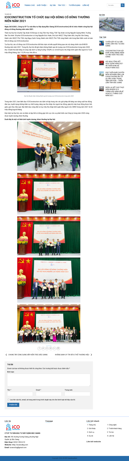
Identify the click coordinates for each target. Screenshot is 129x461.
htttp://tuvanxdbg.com (20, 445)
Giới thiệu (92, 428)
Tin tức (111, 432)
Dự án (91, 436)
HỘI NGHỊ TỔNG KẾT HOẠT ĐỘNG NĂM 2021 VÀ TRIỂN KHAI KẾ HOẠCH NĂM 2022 (114, 65)
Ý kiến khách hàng (115, 428)
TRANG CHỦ (29, 5)
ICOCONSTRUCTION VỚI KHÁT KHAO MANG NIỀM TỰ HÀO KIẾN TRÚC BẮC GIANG (114, 54)
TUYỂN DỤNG (74, 5)
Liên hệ (111, 436)
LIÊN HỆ (86, 5)
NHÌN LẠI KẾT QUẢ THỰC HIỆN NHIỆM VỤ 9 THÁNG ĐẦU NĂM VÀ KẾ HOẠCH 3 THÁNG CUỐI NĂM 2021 (114, 91)
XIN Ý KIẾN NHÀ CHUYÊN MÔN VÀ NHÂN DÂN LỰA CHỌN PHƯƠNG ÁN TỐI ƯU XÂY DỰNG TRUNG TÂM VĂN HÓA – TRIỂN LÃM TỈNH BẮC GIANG (114, 77)
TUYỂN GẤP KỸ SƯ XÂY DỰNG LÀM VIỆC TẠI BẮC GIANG (114, 44)
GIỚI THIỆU (42, 5)
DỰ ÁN (53, 5)
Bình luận (10, 372)
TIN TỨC (62, 5)
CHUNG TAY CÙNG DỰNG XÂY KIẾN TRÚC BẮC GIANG (26, 355)
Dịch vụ (91, 432)
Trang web (68, 390)
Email (38, 390)
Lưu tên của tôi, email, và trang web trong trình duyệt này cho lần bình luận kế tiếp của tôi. (42, 400)
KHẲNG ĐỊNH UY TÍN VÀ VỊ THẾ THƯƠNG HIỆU (74, 355)
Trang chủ (92, 425)
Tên (9, 390)
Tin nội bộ (8, 14)
